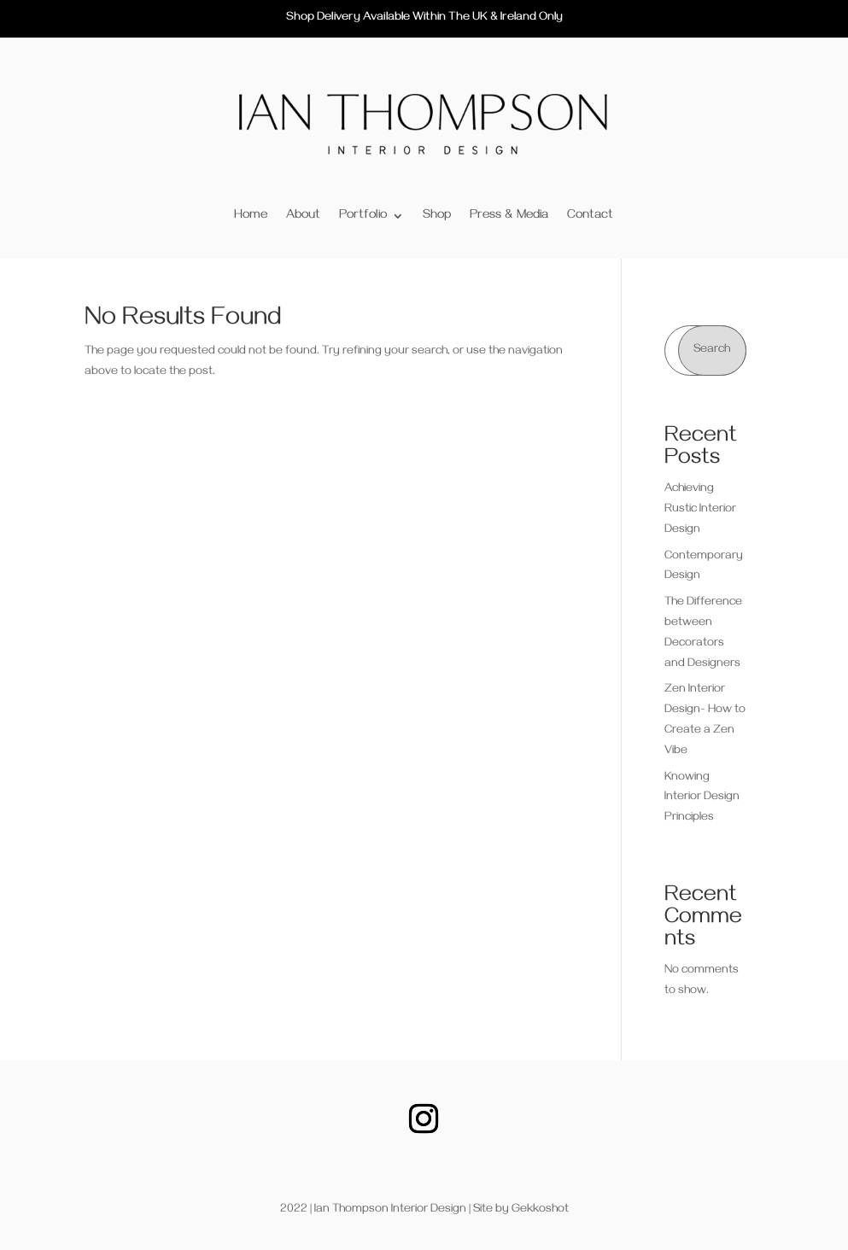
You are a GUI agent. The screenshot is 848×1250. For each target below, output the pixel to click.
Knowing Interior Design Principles (702, 799)
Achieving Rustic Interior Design (700, 510)
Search (711, 350)
